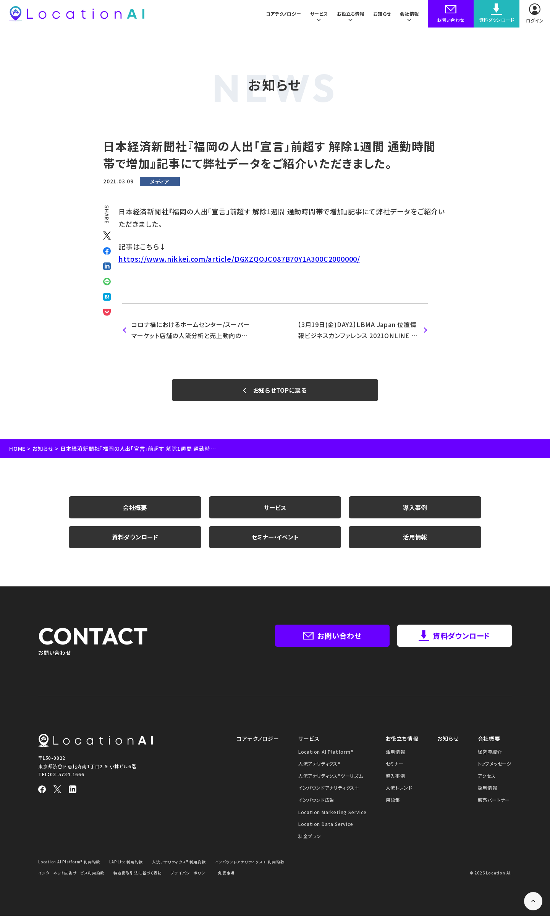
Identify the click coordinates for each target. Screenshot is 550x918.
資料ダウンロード (135, 539)
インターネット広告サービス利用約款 (71, 875)
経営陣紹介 (490, 754)
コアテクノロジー (278, 15)
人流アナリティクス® (319, 766)
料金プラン (309, 838)
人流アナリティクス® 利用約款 (182, 864)
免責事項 (226, 875)
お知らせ (381, 15)
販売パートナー (494, 802)
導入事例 (415, 508)
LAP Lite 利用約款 (129, 864)
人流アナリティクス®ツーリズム (330, 778)
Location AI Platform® (326, 754)
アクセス (487, 778)
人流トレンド (399, 790)
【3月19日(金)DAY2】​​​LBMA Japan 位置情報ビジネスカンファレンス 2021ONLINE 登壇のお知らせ (358, 330)
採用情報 (487, 790)
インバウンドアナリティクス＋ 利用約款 (253, 864)
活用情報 (415, 539)
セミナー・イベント (275, 539)
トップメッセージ (495, 766)
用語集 (393, 802)
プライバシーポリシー (190, 875)
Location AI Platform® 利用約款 (70, 864)
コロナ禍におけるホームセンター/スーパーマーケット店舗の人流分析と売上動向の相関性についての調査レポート (190, 330)
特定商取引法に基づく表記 (138, 875)
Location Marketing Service (332, 814)
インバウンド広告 (316, 802)
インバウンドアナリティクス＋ (328, 790)
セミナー (395, 766)
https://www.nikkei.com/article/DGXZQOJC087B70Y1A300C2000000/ (239, 259)
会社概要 (135, 508)
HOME (17, 449)
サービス (275, 508)
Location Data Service (325, 826)
